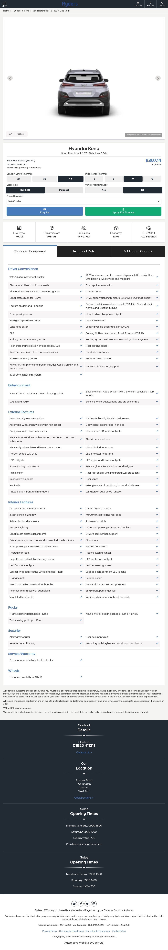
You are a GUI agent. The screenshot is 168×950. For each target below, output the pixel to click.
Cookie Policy (119, 931)
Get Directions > (84, 798)
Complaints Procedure (98, 931)
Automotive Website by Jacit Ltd (84, 943)
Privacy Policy (49, 931)
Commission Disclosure (71, 931)
